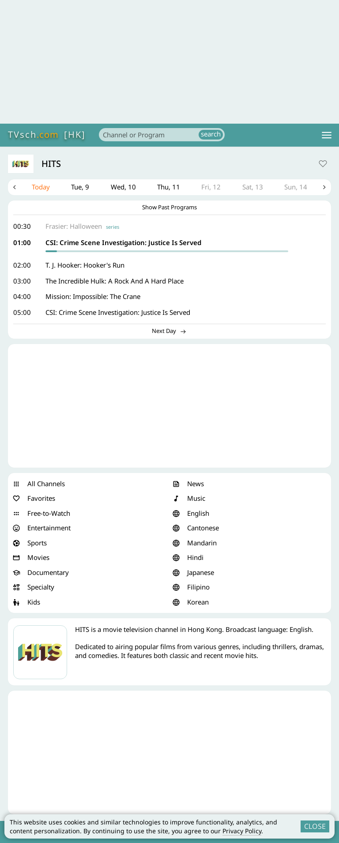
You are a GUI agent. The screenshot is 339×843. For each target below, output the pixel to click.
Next (324, 187)
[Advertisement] (169, 62)
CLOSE (315, 826)
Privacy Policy (241, 831)
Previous (14, 187)
